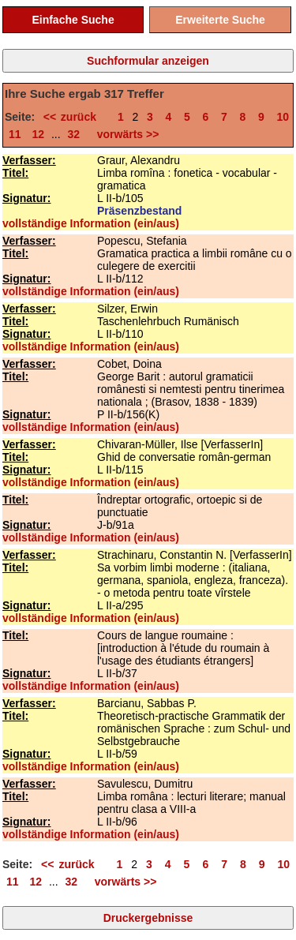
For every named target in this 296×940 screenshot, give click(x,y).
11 (15, 134)
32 (74, 134)
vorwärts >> (125, 134)
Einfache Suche (73, 19)
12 (38, 134)
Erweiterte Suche (220, 19)
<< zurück (74, 116)
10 (283, 116)
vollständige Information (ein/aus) (90, 223)
